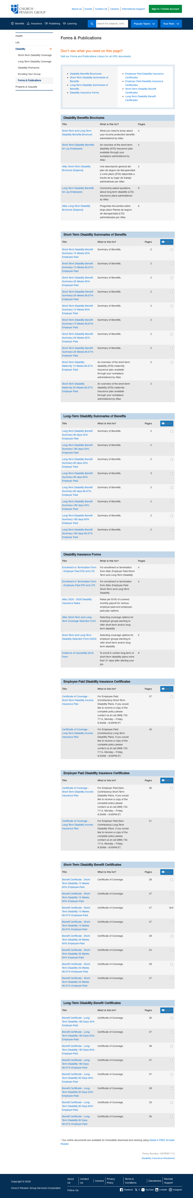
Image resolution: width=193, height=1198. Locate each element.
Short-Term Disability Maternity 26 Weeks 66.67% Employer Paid (77, 387)
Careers (114, 8)
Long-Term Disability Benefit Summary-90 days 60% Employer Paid (77, 477)
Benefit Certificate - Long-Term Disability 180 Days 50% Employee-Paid (78, 1035)
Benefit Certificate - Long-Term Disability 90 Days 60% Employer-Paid (77, 1106)
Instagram (175, 1189)
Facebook (126, 1189)
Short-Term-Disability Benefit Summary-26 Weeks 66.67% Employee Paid (77, 295)
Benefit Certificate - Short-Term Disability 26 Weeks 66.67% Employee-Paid (76, 967)
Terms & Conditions (130, 1180)
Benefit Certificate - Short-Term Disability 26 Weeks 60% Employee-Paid (76, 939)
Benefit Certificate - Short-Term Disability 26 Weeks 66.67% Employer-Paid (76, 982)
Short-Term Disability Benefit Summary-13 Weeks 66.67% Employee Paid (77, 267)
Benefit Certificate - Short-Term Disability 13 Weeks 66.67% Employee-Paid (76, 911)
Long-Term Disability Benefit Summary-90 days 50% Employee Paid (77, 434)
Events (88, 8)
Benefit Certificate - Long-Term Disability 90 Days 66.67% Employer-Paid (76, 1120)
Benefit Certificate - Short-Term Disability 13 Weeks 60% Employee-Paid (76, 883)
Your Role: (171, 23)
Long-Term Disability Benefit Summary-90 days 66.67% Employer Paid (77, 491)
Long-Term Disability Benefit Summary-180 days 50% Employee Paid (77, 449)
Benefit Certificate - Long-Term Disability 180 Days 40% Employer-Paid (78, 1021)
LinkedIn (161, 1189)
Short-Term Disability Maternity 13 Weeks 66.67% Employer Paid (77, 366)
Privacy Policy (111, 1180)
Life (17, 42)
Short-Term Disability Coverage (35, 55)
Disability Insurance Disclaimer (158, 1158)
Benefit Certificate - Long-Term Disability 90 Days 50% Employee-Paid (77, 1092)
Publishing (52, 23)
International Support (133, 8)
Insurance (34, 23)
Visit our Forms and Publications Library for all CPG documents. (96, 56)
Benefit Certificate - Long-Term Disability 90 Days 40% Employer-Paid (77, 1078)
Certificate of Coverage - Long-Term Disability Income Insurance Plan (77, 733)
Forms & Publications (29, 80)
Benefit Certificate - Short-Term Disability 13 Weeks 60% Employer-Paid (76, 897)
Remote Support (168, 1180)
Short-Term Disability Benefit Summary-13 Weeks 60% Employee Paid (77, 253)
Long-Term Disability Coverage (34, 61)
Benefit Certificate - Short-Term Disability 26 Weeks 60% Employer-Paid (76, 953)
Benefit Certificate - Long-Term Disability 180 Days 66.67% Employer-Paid (76, 1064)
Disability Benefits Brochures (85, 73)
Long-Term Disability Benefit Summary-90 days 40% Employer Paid (77, 463)
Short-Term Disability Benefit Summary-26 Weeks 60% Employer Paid (77, 337)
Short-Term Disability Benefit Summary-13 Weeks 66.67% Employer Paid (77, 323)
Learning (70, 23)
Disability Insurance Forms (84, 92)
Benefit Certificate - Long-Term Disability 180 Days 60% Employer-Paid (78, 1049)
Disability (20, 48)
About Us (77, 8)
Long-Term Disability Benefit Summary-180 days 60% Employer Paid (77, 519)
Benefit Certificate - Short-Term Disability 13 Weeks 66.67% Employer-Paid (76, 925)
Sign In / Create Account (165, 9)
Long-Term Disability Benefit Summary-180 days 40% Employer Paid (77, 505)
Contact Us (101, 8)
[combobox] (112, 23)
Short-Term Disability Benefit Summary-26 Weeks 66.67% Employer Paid (77, 351)
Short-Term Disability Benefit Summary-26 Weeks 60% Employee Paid (77, 281)
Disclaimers (155, 1180)
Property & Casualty (26, 86)
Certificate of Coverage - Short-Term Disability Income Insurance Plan (77, 700)
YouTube (147, 1189)
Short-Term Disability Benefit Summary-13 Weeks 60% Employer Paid (77, 309)
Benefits (17, 23)
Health (19, 35)
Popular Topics (144, 23)
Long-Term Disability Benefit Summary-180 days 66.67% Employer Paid (77, 533)
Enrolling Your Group (29, 73)
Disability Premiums (28, 67)
